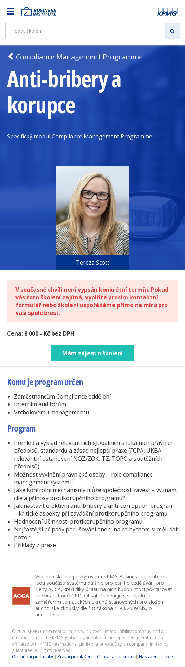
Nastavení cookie (156, 657)
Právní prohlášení (75, 657)
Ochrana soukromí (115, 657)
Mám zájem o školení (92, 353)
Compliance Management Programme (75, 56)
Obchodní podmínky (32, 657)
